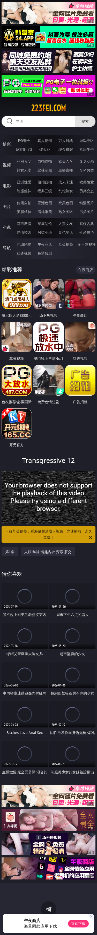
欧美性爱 (86, 182)
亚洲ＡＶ (24, 161)
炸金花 (44, 149)
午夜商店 (45, 244)
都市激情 (24, 223)
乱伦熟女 (65, 190)
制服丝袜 (24, 190)
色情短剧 (45, 253)
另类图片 (86, 211)
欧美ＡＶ (65, 161)
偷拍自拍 (45, 182)
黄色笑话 (65, 232)
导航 (7, 248)
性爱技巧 (86, 232)
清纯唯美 (45, 211)
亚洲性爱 (24, 182)
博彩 (7, 144)
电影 (7, 186)
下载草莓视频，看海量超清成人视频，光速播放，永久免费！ (49, 535)
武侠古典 (86, 223)
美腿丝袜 (24, 211)
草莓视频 (65, 244)
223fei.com (48, 108)
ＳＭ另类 (86, 170)
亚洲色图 (45, 202)
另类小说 (45, 232)
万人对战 (65, 140)
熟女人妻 (24, 170)
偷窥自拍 (24, 202)
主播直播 (65, 170)
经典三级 (45, 190)
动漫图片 (86, 202)
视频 (7, 165)
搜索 (85, 121)
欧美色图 (65, 202)
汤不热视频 (87, 244)
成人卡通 (65, 182)
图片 (7, 206)
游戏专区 (86, 140)
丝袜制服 (45, 170)
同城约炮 (24, 244)
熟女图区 (65, 211)
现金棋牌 (65, 149)
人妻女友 (65, 223)
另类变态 (86, 190)
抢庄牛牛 (86, 149)
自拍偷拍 (45, 161)
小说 (7, 227)
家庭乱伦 (45, 223)
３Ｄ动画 (86, 161)
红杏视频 (24, 253)
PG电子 (24, 140)
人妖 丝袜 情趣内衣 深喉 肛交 (48, 551)
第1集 (9, 551)
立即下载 (78, 923)
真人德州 (45, 140)
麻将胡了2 (24, 149)
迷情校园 (24, 232)
